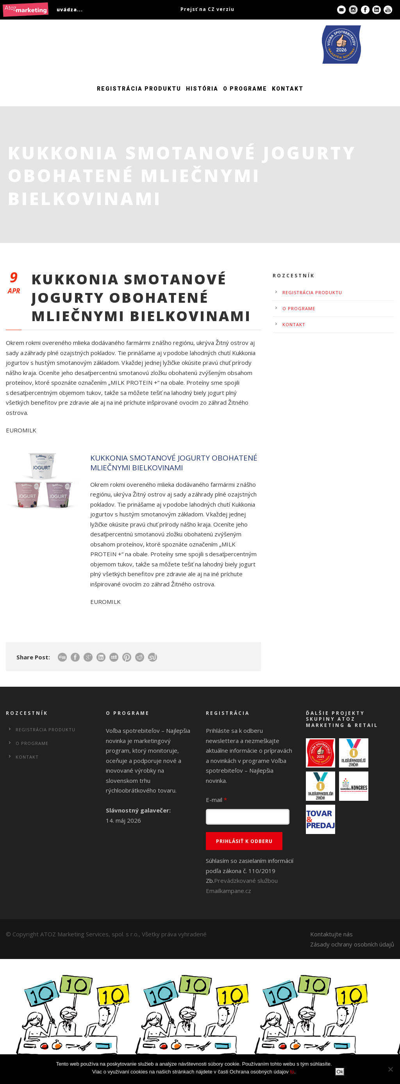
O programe (245, 89)
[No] (390, 1069)
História (202, 89)
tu (292, 1072)
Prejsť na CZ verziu (207, 9)
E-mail (216, 800)
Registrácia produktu (139, 89)
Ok (339, 1072)
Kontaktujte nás (331, 934)
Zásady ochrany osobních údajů (352, 944)
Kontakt (288, 89)
